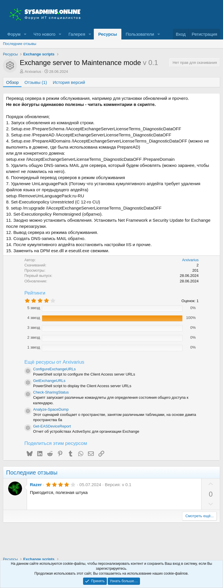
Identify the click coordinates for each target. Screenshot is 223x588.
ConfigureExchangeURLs (54, 369)
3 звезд (33, 327)
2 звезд (33, 337)
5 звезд (33, 308)
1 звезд (33, 347)
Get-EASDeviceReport (52, 426)
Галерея (77, 34)
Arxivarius (33, 71)
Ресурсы (107, 34)
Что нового (44, 34)
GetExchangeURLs (49, 380)
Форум (14, 34)
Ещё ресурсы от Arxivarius (54, 362)
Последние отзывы (19, 44)
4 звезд (33, 317)
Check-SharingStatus (51, 392)
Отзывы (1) (35, 82)
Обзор (12, 82)
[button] (25, 34)
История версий (69, 82)
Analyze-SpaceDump (51, 409)
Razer (36, 484)
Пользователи (140, 34)
